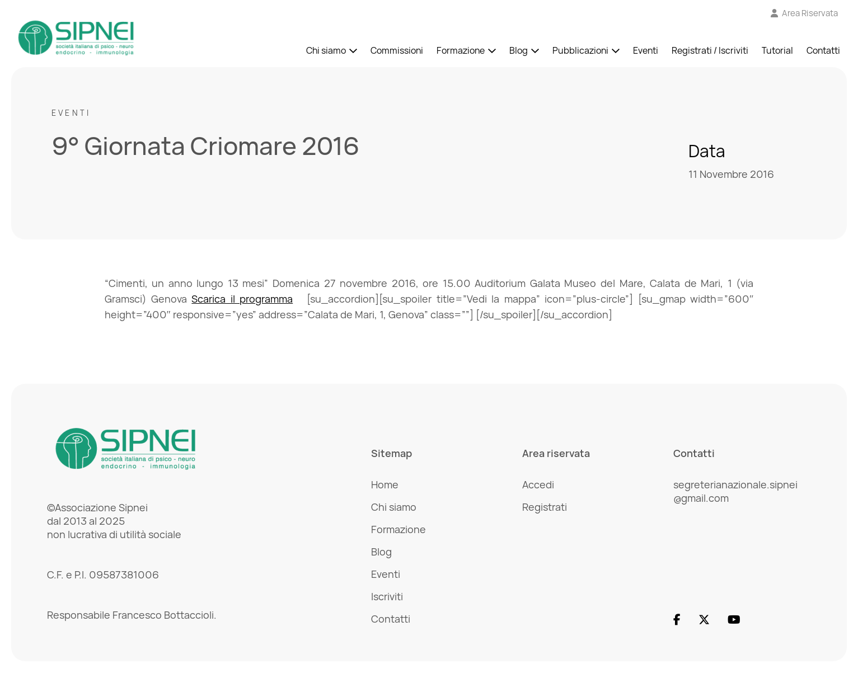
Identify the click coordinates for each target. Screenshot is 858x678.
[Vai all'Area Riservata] (804, 13)
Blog (518, 50)
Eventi (645, 50)
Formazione (461, 50)
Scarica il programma (242, 298)
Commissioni (397, 50)
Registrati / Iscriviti (710, 50)
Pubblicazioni (580, 50)
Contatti (823, 50)
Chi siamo (326, 50)
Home (384, 484)
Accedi (538, 484)
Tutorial (777, 50)
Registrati (544, 507)
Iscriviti (387, 596)
